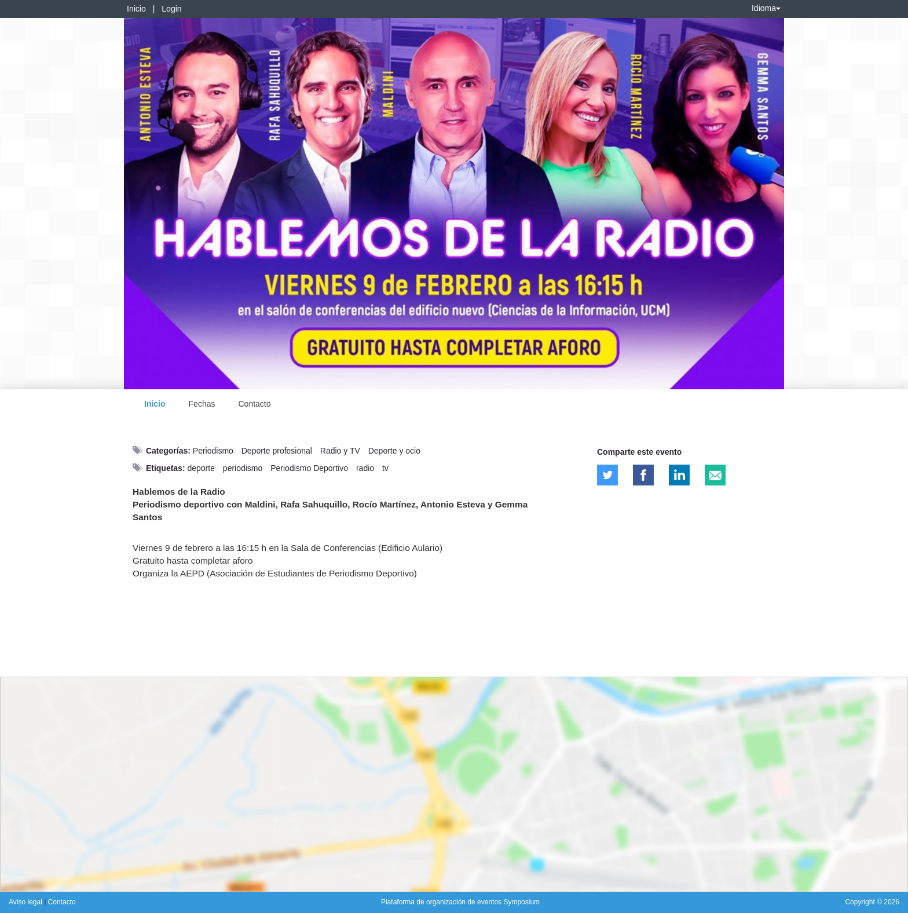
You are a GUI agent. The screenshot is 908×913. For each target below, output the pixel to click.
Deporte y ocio (394, 450)
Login (171, 8)
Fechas (202, 403)
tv (385, 468)
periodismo (242, 468)
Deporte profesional (276, 450)
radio (365, 468)
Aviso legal (26, 902)
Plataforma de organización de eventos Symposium (460, 902)
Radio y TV (340, 450)
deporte (200, 468)
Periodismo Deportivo (309, 468)
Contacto (254, 403)
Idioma (766, 8)
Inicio (136, 8)
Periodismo (213, 450)
